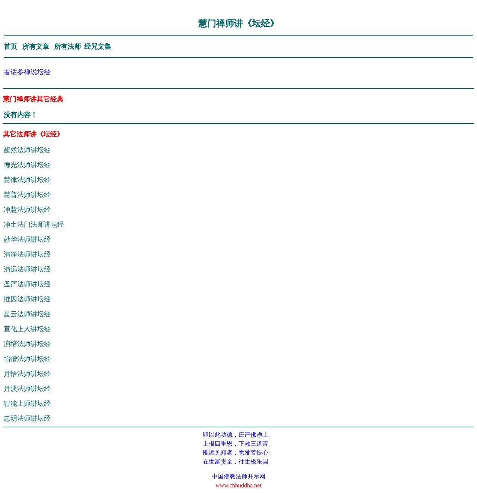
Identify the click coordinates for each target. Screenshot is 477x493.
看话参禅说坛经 (27, 72)
